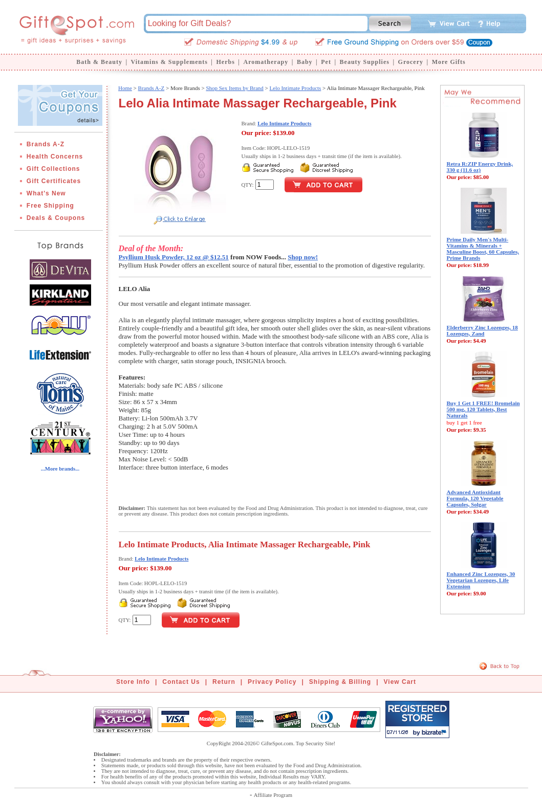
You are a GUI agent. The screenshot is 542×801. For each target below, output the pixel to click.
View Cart (400, 681)
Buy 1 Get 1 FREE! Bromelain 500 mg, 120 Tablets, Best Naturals (483, 409)
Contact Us (181, 681)
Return (223, 681)
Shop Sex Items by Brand (234, 88)
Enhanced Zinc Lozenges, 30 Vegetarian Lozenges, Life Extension (481, 580)
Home (125, 88)
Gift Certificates (54, 181)
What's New (46, 193)
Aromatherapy (265, 61)
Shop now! (303, 257)
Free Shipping (50, 205)
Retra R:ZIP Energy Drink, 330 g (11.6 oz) (480, 167)
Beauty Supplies (364, 61)
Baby (305, 61)
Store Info (133, 681)
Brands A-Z (45, 144)
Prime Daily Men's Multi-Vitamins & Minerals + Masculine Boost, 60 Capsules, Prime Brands (483, 248)
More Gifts (449, 61)
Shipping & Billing (340, 681)
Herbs (225, 61)
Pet (326, 61)
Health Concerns (55, 156)
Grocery (410, 61)
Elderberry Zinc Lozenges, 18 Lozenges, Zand (482, 330)
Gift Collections (53, 168)
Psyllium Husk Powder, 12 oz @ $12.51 (174, 257)
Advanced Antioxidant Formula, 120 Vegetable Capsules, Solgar (475, 498)
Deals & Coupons (56, 217)
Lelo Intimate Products (295, 88)
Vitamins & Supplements (169, 61)
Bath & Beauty (99, 61)
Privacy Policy (272, 681)
